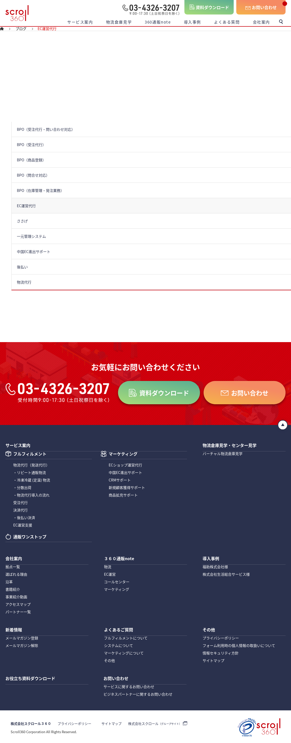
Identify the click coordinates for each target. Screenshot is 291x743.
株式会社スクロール (151, 722)
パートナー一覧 (18, 611)
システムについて (118, 644)
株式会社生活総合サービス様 (226, 573)
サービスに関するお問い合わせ (128, 685)
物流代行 (31, 465)
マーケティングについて (124, 652)
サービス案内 (80, 22)
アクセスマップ (18, 604)
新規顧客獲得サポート (127, 487)
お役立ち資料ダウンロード (33, 674)
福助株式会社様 (215, 566)
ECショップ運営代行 (125, 465)
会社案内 (261, 22)
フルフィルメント (29, 454)
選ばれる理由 (16, 573)
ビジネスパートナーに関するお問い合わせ (137, 692)
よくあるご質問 (120, 626)
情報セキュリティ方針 (221, 652)
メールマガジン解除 (21, 644)
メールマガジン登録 (21, 637)
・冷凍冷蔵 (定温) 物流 (31, 480)
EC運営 (110, 573)
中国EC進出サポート (125, 472)
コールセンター (116, 581)
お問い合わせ (264, 7)
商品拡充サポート (123, 495)
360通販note (158, 22)
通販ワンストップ (29, 537)
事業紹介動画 (16, 596)
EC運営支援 (22, 525)
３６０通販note (121, 556)
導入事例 (192, 22)
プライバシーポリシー (221, 637)
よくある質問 (227, 22)
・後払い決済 (24, 517)
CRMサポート (120, 480)
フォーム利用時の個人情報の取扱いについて (239, 644)
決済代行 (20, 510)
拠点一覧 (12, 566)
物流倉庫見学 (119, 22)
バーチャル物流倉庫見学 (222, 453)
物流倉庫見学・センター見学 (233, 442)
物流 (107, 566)
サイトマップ (213, 659)
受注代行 (20, 502)
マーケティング (123, 454)
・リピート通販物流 (29, 472)
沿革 (9, 581)
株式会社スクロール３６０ (31, 722)
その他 (109, 659)
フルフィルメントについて (126, 637)
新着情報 (14, 626)
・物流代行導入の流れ (31, 495)
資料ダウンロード (212, 7)
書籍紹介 (12, 588)
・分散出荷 (22, 487)
